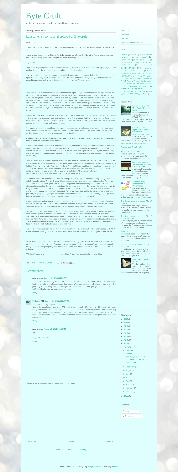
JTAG (140, 76)
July (128, 374)
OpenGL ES (128, 78)
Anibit (133, 55)
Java (132, 76)
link (33, 62)
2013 (126, 344)
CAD (128, 62)
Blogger (115, 466)
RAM (141, 83)
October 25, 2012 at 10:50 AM (56, 278)
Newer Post (32, 441)
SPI (151, 89)
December (130, 350)
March (129, 384)
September (130, 367)
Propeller (126, 83)
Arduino (149, 55)
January (129, 391)
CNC (142, 62)
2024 (126, 323)
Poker (129, 81)
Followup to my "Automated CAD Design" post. (139, 184)
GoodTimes (125, 71)
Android (124, 55)
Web (150, 91)
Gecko (146, 68)
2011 (126, 396)
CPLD (150, 62)
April (128, 381)
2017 (126, 329)
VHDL (143, 91)
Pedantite (36, 301)
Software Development (132, 88)
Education (147, 65)
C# (122, 62)
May (128, 377)
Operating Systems (142, 78)
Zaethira (143, 94)
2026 (126, 319)
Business (146, 60)
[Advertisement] (71, 413)
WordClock (134, 94)
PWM (135, 83)
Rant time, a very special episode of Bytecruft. (135, 358)
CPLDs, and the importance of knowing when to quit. (141, 129)
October (129, 354)
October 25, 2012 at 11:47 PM (57, 301)
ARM (126, 57)
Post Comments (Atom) (76, 450)
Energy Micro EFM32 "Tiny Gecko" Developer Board (141, 108)
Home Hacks (138, 71)
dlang (125, 65)
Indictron (144, 73)
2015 (126, 337)
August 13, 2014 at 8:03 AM (55, 329)
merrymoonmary (94, 466)
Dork (132, 65)
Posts (126, 411)
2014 (126, 340)
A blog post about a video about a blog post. (142, 163)
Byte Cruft (43, 15)
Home (71, 441)
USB (136, 91)
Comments (128, 416)
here (87, 57)
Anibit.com (125, 31)
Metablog (149, 76)
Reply (34, 293)
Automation (136, 57)
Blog (137, 60)
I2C (148, 71)
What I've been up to (129, 231)
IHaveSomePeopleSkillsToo (130, 73)
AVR (145, 57)
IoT (151, 73)
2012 (126, 347)
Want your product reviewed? (132, 42)
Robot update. (131, 362)
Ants (141, 54)
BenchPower (126, 60)
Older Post (110, 441)
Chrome (135, 62)
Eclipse (138, 65)
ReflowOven (132, 86)
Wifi (125, 94)
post (41, 55)
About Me (125, 35)
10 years (84, 221)
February (130, 388)
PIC (122, 81)
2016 (126, 333)
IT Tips (125, 76)
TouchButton (128, 91)
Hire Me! (124, 39)
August (129, 370)
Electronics (128, 67)
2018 (126, 326)
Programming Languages (143, 81)
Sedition (145, 86)
